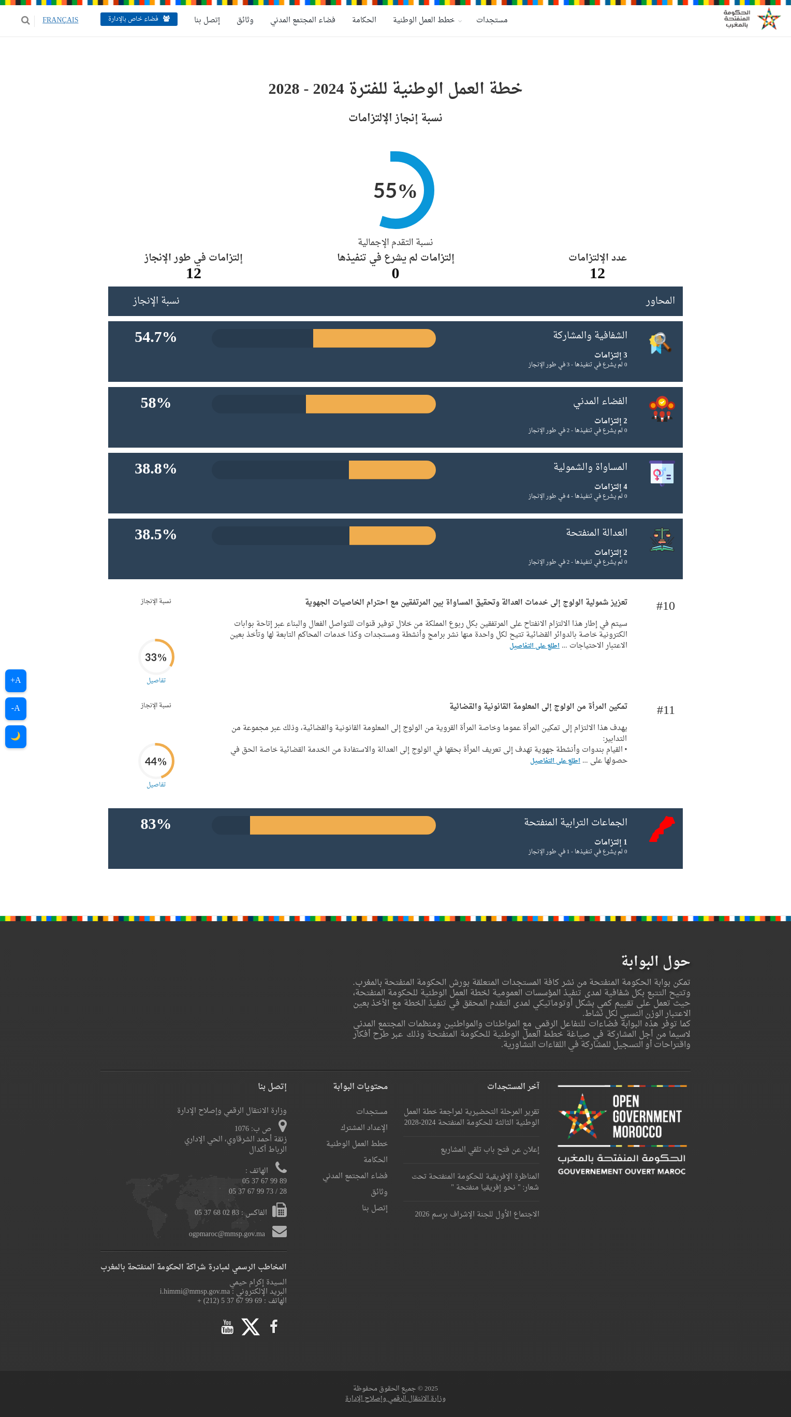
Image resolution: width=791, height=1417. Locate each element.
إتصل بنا (206, 20)
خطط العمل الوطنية (422, 20)
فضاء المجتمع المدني (301, 20)
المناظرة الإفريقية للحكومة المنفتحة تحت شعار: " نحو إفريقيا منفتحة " (475, 1182)
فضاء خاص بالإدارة (138, 19)
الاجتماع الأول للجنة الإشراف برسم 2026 (477, 1215)
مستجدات (491, 20)
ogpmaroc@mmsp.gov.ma (228, 1234)
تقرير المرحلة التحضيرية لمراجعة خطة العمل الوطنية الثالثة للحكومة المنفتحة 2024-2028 (471, 1117)
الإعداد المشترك (364, 1128)
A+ (15, 681)
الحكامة (363, 20)
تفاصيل (156, 680)
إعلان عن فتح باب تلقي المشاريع (490, 1150)
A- (15, 709)
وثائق (244, 20)
